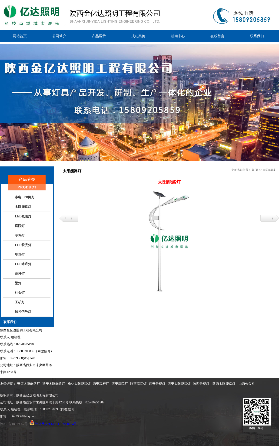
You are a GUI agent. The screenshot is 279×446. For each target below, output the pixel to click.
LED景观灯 (23, 216)
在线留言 (217, 36)
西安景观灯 (157, 383)
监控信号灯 (23, 312)
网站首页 (20, 36)
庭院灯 (20, 226)
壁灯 (18, 283)
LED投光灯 (23, 245)
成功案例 (138, 36)
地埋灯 (20, 254)
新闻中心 (178, 36)
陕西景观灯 (201, 383)
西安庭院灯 (120, 383)
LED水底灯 (23, 264)
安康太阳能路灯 (28, 383)
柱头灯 (20, 292)
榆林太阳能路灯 (79, 383)
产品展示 (99, 36)
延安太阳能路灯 (53, 383)
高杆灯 (20, 273)
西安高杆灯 (101, 383)
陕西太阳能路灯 (224, 383)
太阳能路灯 (23, 207)
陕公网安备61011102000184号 (56, 424)
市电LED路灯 (25, 197)
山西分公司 (247, 383)
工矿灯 (20, 302)
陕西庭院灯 (138, 383)
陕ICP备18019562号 (14, 424)
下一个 (270, 218)
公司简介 (59, 36)
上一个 (68, 218)
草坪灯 (20, 235)
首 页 (255, 170)
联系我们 (257, 36)
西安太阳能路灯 (179, 383)
